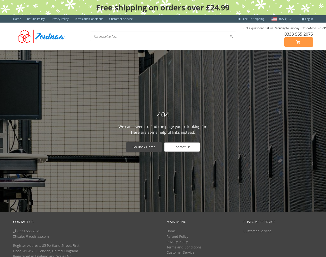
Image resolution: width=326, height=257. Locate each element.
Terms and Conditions (88, 19)
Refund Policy (36, 19)
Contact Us (182, 147)
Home (17, 19)
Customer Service (121, 19)
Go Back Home (144, 147)
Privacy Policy (60, 19)
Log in (307, 19)
